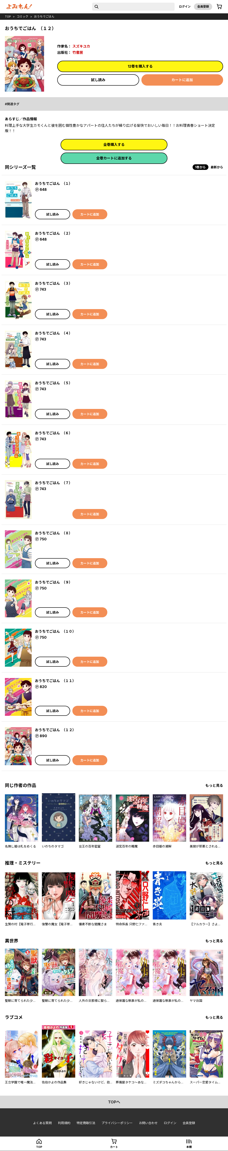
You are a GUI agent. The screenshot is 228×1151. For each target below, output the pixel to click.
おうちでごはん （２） (53, 233)
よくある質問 (42, 1123)
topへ (114, 1102)
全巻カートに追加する (114, 158)
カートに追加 (182, 80)
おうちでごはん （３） (53, 283)
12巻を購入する (140, 66)
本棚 (189, 1147)
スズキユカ (81, 46)
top (8, 16)
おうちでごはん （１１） (55, 680)
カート (114, 1147)
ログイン (185, 6)
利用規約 (64, 1123)
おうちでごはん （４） (53, 333)
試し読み (98, 80)
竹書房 (77, 52)
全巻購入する (114, 144)
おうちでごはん (44, 16)
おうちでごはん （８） (53, 533)
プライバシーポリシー (117, 1123)
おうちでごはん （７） (53, 483)
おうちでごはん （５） (53, 383)
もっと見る (214, 785)
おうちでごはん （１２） (55, 730)
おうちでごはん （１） (53, 183)
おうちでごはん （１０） (55, 631)
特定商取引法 (86, 1123)
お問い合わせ (148, 1123)
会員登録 (203, 6)
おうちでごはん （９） (53, 582)
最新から (217, 167)
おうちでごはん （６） (53, 433)
